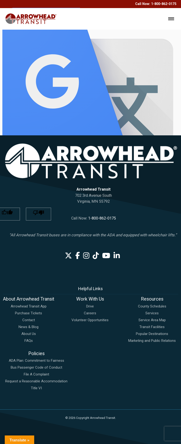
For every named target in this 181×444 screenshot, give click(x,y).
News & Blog (28, 327)
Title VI (36, 388)
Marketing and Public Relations (152, 341)
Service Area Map (152, 320)
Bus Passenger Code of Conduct (36, 367)
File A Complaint (36, 374)
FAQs (28, 341)
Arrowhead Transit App (29, 306)
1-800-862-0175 (102, 218)
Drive (90, 306)
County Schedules (152, 306)
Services (152, 313)
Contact (28, 320)
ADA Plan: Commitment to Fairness (36, 360)
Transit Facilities (152, 327)
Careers (90, 313)
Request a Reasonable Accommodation (36, 381)
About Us (28, 334)
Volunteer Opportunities (90, 320)
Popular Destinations (152, 334)
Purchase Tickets (28, 313)
